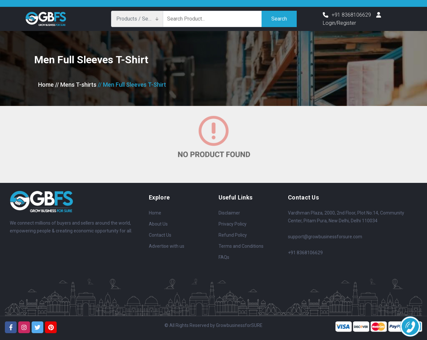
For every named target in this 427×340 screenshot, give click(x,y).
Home (46, 84)
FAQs (224, 257)
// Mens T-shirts (75, 84)
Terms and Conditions (241, 246)
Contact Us (160, 235)
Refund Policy (233, 235)
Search (279, 19)
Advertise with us (166, 246)
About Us (158, 224)
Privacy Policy (233, 224)
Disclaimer (229, 212)
